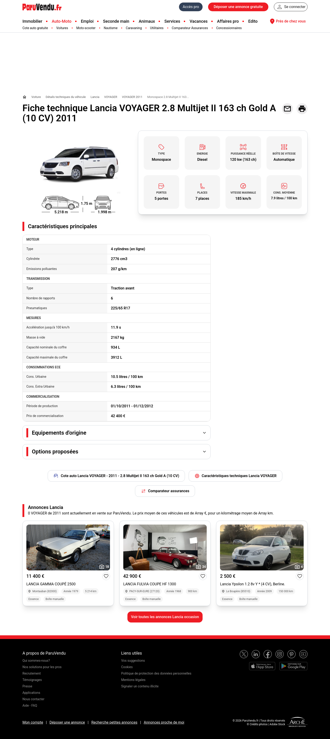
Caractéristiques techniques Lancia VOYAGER (235, 476)
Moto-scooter (86, 28)
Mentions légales (133, 680)
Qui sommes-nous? (36, 660)
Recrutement (31, 673)
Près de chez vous (287, 21)
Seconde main (116, 21)
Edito (253, 21)
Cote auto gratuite (35, 28)
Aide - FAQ (29, 705)
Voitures (62, 28)
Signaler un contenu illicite (140, 686)
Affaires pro (228, 21)
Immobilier (32, 21)
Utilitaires (157, 28)
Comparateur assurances (165, 491)
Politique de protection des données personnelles (156, 673)
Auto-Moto (62, 21)
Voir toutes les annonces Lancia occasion (165, 617)
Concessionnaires (229, 28)
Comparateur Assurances (190, 28)
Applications (31, 693)
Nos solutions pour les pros (41, 667)
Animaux (147, 21)
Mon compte (32, 722)
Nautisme (111, 28)
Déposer (238, 7)
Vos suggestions (133, 660)
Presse (27, 686)
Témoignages (32, 680)
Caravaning (134, 28)
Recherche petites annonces (114, 722)
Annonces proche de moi (164, 722)
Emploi (87, 21)
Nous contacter (33, 699)
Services (172, 21)
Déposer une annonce (67, 722)
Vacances (199, 21)
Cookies (127, 667)
